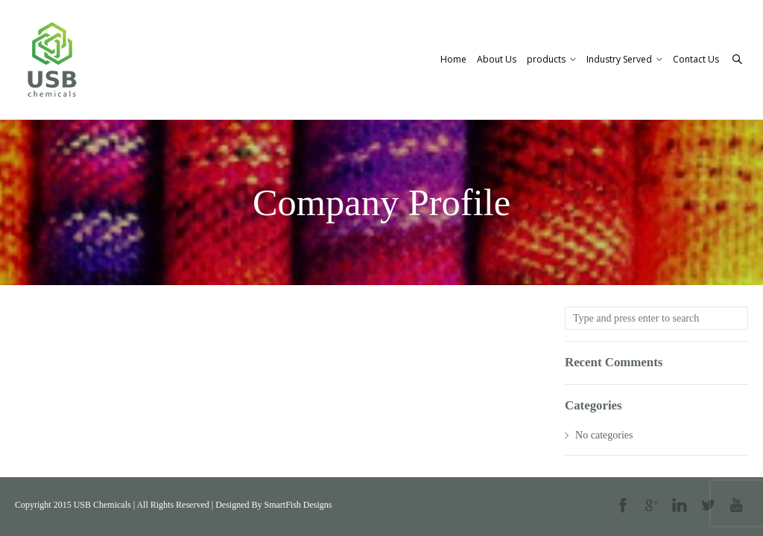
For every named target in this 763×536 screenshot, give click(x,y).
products (551, 59)
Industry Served (624, 59)
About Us (496, 59)
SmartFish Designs (298, 505)
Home (453, 59)
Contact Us (696, 59)
